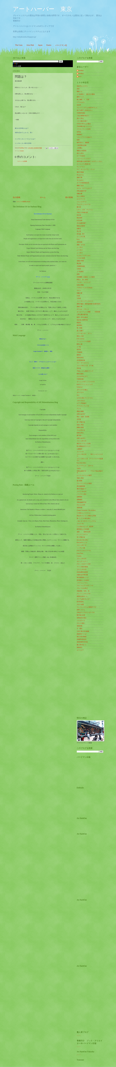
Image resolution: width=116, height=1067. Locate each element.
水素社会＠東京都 (82, 575)
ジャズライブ (81, 620)
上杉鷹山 (79, 148)
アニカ (79, 408)
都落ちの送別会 (81, 150)
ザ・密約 (79, 628)
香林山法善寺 (81, 226)
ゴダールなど (81, 400)
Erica (78, 239)
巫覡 (78, 274)
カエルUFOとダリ (82, 376)
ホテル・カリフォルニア (84, 188)
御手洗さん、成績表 (83, 142)
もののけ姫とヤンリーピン (85, 398)
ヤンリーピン (81, 166)
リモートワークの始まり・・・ (86, 137)
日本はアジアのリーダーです (86, 612)
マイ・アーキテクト (83, 363)
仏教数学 (79, 449)
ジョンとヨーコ (81, 201)
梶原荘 (79, 322)
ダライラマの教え (82, 390)
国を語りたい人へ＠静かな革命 (86, 515)
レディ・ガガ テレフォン (85, 209)
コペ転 (79, 347)
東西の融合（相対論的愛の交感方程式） (89, 304)
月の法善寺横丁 (81, 223)
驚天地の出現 (81, 615)
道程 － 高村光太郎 (84, 532)
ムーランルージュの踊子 (84, 475)
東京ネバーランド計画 (84, 443)
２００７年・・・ (82, 523)
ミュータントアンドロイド (85, 301)
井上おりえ (80, 175)
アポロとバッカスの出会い (85, 287)
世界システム (81, 610)
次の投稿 (16, 197)
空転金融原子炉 (81, 191)
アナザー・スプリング (84, 282)
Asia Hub (30, 45)
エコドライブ (81, 199)
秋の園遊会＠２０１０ (84, 446)
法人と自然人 (81, 196)
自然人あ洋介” (81, 414)
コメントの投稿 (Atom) (23, 201)
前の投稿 (69, 197)
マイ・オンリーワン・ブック (86, 169)
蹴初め (79, 355)
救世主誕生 (80, 373)
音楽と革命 (80, 425)
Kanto (48, 45)
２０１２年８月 (81, 558)
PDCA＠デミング (82, 542)
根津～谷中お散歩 (82, 317)
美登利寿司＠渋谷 (82, 642)
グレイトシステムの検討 (84, 483)
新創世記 (79, 647)
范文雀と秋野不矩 (82, 320)
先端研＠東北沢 (81, 639)
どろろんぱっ (81, 102)
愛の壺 (79, 207)
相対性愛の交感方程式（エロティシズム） (90, 161)
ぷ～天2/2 (80, 247)
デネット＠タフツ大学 (84, 564)
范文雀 (79, 215)
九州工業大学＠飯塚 (83, 631)
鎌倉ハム (79, 91)
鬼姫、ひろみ (81, 244)
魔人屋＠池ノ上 (81, 644)
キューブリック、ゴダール (85, 465)
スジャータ (80, 451)
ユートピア (80, 650)
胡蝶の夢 (79, 193)
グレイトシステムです (84, 593)
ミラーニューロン (82, 583)
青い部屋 (79, 328)
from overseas (80, 338)
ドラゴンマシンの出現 (84, 129)
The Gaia (18, 45)
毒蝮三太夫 (80, 185)
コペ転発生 (80, 271)
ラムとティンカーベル (84, 204)
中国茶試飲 (80, 379)
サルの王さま (81, 430)
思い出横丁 (80, 330)
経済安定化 (80, 601)
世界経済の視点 (81, 618)
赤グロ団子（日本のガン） (85, 110)
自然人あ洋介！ (81, 438)
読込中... (79, 1035)
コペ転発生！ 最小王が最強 (86, 94)
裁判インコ (80, 97)
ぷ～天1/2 (80, 253)
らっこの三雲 (81, 236)
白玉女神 (79, 220)
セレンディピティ (82, 561)
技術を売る (80, 433)
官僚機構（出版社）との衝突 (86, 277)
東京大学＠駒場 (81, 636)
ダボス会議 (80, 604)
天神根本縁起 (81, 113)
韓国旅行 (79, 134)
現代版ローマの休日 (83, 580)
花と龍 (79, 231)
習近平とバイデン (82, 86)
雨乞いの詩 (80, 336)
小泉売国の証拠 (81, 145)
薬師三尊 (79, 177)
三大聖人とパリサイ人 (84, 513)
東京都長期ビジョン (83, 577)
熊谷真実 (79, 218)
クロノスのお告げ (82, 588)
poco (80, 76)
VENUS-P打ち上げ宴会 (84, 123)
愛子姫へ (79, 435)
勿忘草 (79, 105)
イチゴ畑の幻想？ (82, 121)
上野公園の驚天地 (82, 314)
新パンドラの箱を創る (84, 518)
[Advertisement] (43, 181)
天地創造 (79, 352)
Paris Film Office (81, 463)
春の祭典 (79, 480)
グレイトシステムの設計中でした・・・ (89, 107)
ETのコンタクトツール (84, 550)
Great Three (80, 553)
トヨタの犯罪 (81, 258)
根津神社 (79, 325)
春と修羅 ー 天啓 (83, 99)
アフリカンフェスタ (83, 406)
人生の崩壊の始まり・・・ (85, 115)
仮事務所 (79, 497)
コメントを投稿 (22, 161)
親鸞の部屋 (80, 427)
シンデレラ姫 (81, 548)
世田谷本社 (80, 357)
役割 (78, 140)
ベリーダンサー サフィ (84, 333)
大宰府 (79, 269)
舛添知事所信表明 (82, 572)
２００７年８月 (81, 491)
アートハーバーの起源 (84, 341)
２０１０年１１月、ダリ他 (85, 365)
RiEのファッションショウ (85, 384)
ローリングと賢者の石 (84, 164)
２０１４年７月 (81, 545)
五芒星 (79, 419)
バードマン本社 (81, 494)
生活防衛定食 (81, 360)
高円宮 (79, 349)
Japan (40, 45)
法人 (78, 395)
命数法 (79, 228)
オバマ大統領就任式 (83, 183)
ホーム (43, 197)
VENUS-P (79, 387)
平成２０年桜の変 (82, 212)
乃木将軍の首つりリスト (84, 126)
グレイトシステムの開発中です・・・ (88, 607)
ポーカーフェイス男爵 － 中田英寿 (88, 312)
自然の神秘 (80, 285)
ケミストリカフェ (82, 534)
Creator (22, 151)
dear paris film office (82, 540)
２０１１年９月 (81, 569)
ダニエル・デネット (83, 309)
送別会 (79, 132)
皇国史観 (79, 242)
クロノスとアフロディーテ (85, 585)
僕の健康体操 (81, 486)
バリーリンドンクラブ (84, 158)
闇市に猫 (79, 344)
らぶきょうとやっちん (84, 255)
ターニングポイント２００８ (86, 381)
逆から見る (80, 118)
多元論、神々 (81, 234)
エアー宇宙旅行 (81, 403)
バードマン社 (61, 45)
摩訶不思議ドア (81, 489)
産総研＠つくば (81, 634)
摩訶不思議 (80, 172)
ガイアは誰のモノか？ (84, 599)
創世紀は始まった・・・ (84, 596)
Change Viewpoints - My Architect (86, 510)
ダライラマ (80, 392)
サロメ (79, 290)
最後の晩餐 (80, 411)
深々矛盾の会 (81, 422)
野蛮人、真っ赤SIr (82, 279)
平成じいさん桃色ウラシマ (85, 371)
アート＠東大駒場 (82, 567)
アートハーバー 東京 (42, 9)
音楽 (78, 89)
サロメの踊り (81, 623)
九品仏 (79, 468)
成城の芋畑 (80, 261)
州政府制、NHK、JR (83, 591)
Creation (79, 556)
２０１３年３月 (81, 441)
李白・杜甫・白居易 (83, 416)
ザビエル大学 (81, 505)
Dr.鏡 (78, 296)
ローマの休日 (81, 156)
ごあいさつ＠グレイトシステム (86, 521)
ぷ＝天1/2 (80, 250)
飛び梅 (79, 263)
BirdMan (81, 70)
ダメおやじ (80, 180)
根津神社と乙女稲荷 (83, 529)
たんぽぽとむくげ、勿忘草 (85, 526)
